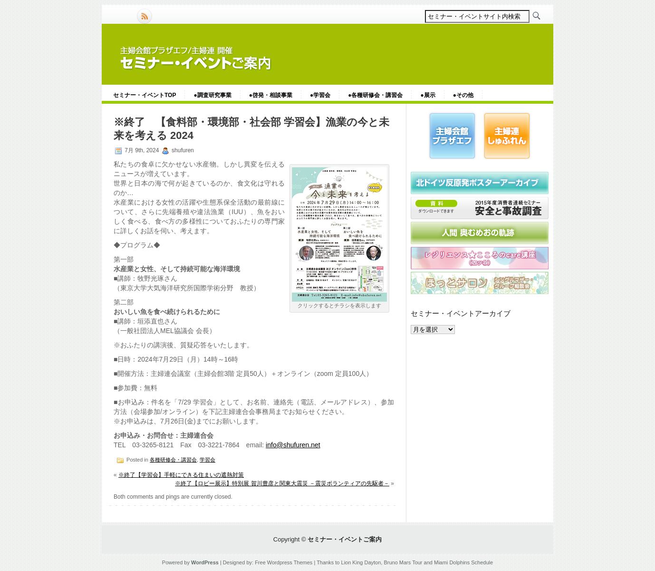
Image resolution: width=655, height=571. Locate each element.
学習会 (207, 460)
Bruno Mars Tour (403, 562)
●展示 (427, 95)
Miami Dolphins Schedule (463, 562)
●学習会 (320, 95)
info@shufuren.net (293, 445)
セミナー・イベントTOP (144, 95)
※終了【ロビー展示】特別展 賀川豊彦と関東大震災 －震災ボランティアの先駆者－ (282, 483)
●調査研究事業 (212, 95)
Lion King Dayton (361, 562)
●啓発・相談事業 (270, 95)
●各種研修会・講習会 (375, 95)
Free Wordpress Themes (283, 562)
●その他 (463, 95)
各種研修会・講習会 (173, 460)
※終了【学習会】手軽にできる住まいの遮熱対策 (181, 475)
